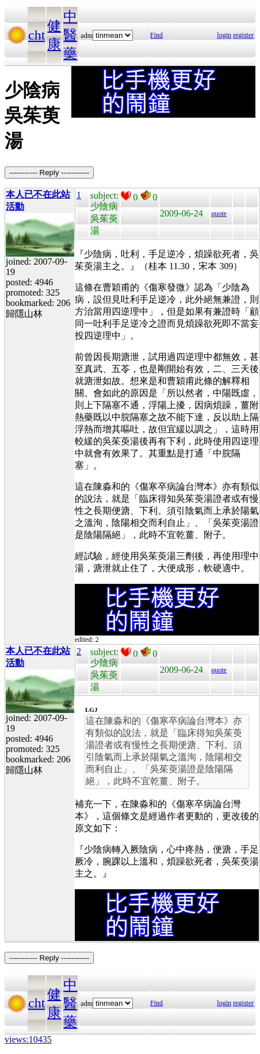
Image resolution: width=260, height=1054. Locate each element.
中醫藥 (70, 35)
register (243, 35)
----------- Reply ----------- (49, 172)
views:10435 (28, 1039)
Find (156, 35)
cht (36, 35)
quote (219, 214)
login (224, 35)
